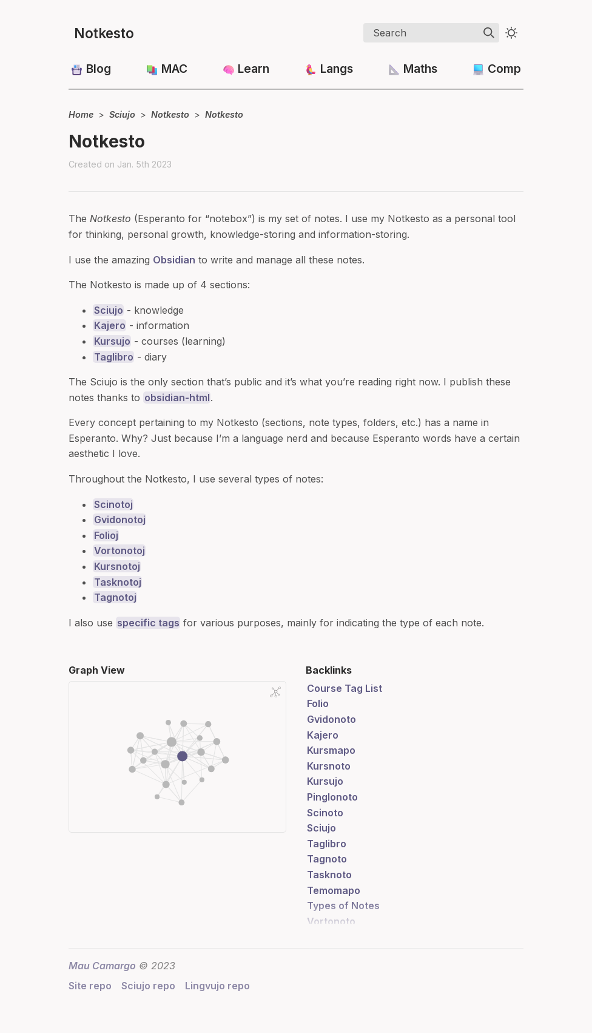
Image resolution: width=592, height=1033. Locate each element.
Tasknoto (329, 875)
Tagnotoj (115, 597)
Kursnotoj (117, 566)
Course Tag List (344, 688)
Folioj (106, 535)
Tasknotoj (117, 582)
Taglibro (113, 357)
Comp (504, 68)
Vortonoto (331, 921)
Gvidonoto (331, 719)
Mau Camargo (102, 966)
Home (81, 114)
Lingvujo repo (217, 986)
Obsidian (174, 260)
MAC (174, 68)
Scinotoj (113, 504)
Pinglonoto (332, 797)
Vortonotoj (119, 550)
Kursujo (112, 341)
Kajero (110, 325)
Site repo (90, 986)
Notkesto (104, 33)
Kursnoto (329, 766)
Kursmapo (331, 750)
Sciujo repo (148, 986)
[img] (488, 32)
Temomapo (333, 890)
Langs (336, 68)
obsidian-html (177, 397)
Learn (253, 68)
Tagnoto (327, 859)
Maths (420, 68)
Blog (98, 68)
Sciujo (122, 114)
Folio (318, 703)
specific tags (148, 623)
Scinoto (325, 813)
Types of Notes (343, 905)
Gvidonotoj (120, 519)
